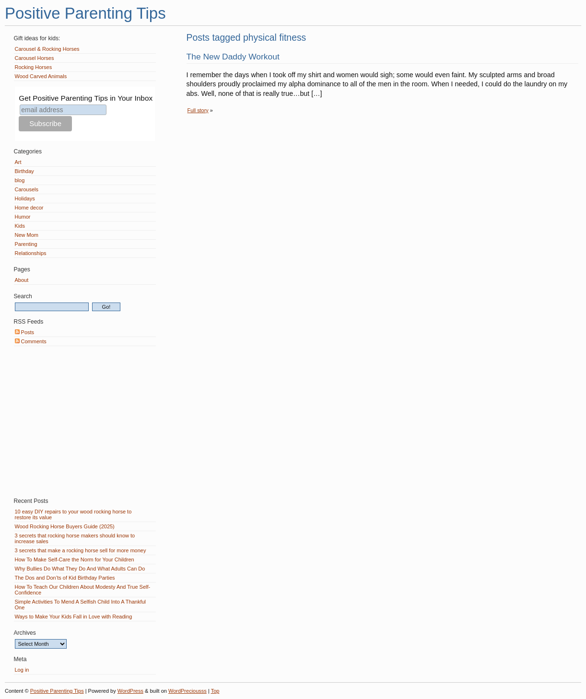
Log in (22, 670)
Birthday (24, 171)
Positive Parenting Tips (85, 13)
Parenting (26, 244)
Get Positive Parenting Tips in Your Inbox (85, 98)
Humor (23, 217)
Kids (20, 226)
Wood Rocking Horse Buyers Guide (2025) (65, 526)
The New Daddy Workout (233, 56)
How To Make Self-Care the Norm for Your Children (74, 559)
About (22, 280)
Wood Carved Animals (41, 76)
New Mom (27, 235)
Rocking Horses (33, 67)
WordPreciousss (187, 691)
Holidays (25, 198)
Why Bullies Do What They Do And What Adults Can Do (80, 568)
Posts (25, 332)
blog (20, 180)
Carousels (27, 189)
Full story (198, 110)
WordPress (130, 691)
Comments (31, 341)
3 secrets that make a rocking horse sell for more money (80, 550)
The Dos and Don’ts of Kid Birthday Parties (65, 578)
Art (18, 162)
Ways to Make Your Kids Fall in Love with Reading (73, 616)
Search (23, 296)
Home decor (29, 207)
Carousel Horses (34, 58)
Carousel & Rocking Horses (47, 49)
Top (215, 691)
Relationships (31, 253)
